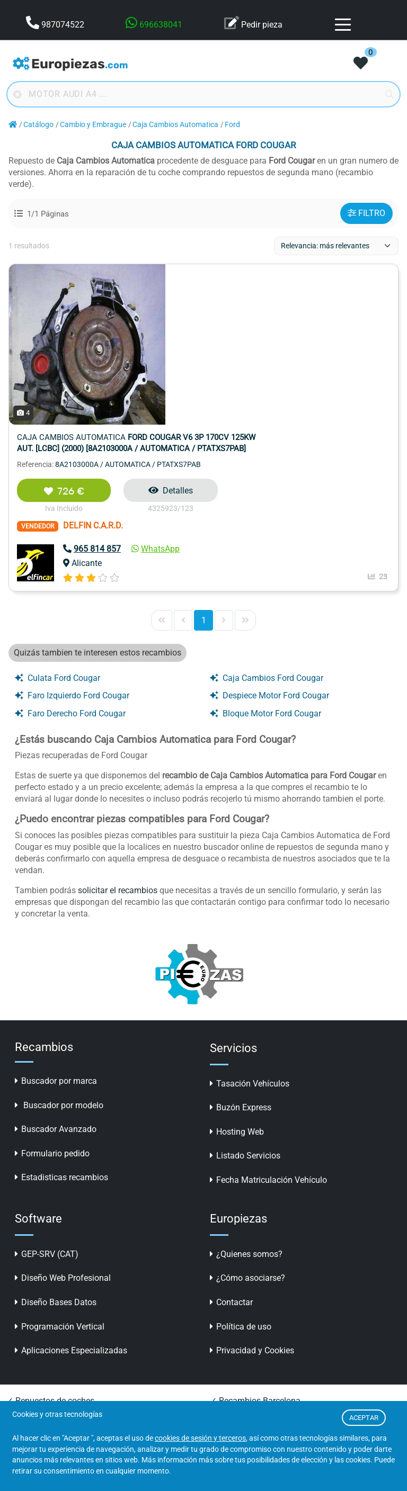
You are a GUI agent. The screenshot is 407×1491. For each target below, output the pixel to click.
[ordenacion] (336, 246)
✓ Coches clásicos (41, 1351)
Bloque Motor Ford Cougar (265, 553)
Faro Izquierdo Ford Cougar (72, 535)
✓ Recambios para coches (55, 1272)
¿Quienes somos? (246, 1094)
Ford (232, 124)
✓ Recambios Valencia (49, 1320)
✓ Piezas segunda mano (52, 1336)
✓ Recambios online (44, 1383)
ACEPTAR (363, 1418)
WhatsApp (285, 388)
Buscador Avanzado (55, 969)
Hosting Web (237, 971)
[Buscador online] (203, 94)
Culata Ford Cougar (57, 518)
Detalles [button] (300, 330)
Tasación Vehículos (249, 923)
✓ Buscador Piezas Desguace (265, 1256)
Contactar (231, 1142)
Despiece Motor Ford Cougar (269, 535)
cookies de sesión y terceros (200, 1438)
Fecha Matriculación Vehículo (268, 1019)
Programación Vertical (59, 1166)
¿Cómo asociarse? (247, 1117)
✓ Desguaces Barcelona (255, 1336)
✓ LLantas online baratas (257, 1304)
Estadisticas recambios (61, 1017)
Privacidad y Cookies (252, 1190)
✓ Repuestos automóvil (50, 1256)
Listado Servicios (245, 995)
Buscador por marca (56, 920)
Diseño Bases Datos (55, 1142)
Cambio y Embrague (93, 124)
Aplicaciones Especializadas (71, 1190)
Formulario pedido (52, 993)
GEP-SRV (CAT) (46, 1094)
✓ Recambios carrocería (255, 1320)
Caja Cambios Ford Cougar (266, 518)
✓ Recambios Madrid (46, 1304)
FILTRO (366, 213)
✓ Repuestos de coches (50, 1240)
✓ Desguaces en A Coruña (259, 1383)
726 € (193, 331)
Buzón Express (240, 947)
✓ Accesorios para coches (258, 1288)
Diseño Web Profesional (63, 1117)
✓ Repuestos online (42, 1288)
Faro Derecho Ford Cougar (70, 553)
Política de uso (240, 1166)
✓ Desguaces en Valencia (258, 1351)
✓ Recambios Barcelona (255, 1240)
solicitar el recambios (117, 730)
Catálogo (38, 124)
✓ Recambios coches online (58, 1367)
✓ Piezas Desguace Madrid (57, 1399)
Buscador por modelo (59, 945)
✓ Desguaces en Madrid (255, 1399)
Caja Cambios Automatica (175, 124)
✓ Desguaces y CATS (249, 1272)
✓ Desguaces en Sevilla (254, 1367)
